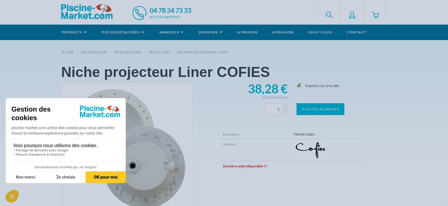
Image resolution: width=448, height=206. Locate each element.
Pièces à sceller (94, 52)
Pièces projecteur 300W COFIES (202, 52)
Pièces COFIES (159, 52)
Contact (357, 32)
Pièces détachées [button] (123, 32)
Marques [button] (171, 32)
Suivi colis (320, 32)
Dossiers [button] (211, 32)
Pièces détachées (128, 52)
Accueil (67, 52)
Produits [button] (74, 32)
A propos (247, 32)
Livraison (283, 32)
